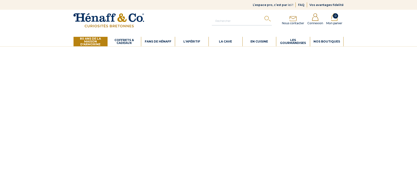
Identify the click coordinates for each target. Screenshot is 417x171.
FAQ (301, 5)
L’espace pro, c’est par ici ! (273, 5)
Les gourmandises (293, 41)
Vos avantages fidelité (326, 5)
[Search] (267, 20)
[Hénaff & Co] (108, 20)
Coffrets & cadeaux (124, 41)
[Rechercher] (242, 20)
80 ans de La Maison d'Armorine (90, 41)
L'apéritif (191, 41)
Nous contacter (293, 19)
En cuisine (259, 41)
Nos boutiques (326, 41)
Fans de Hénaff (158, 41)
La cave (225, 41)
